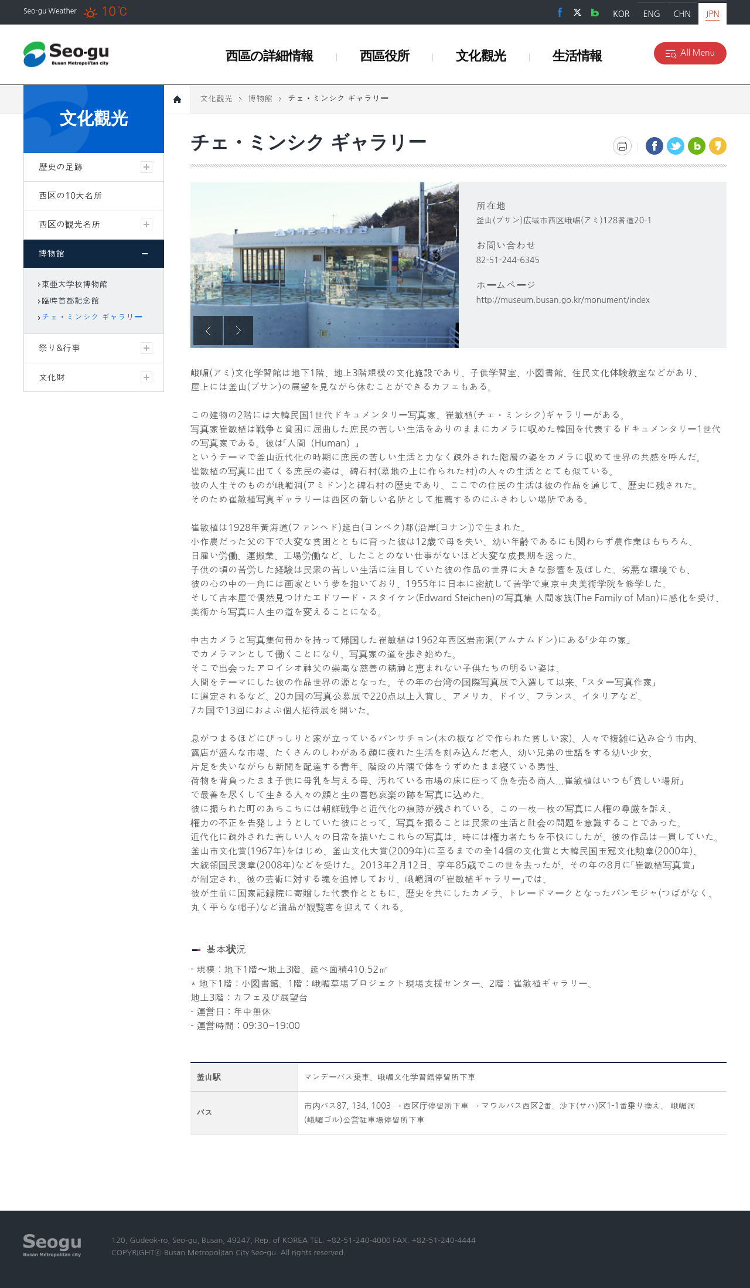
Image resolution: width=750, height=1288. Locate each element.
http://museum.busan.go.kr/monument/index (563, 300)
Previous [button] (208, 330)
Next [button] (238, 330)
